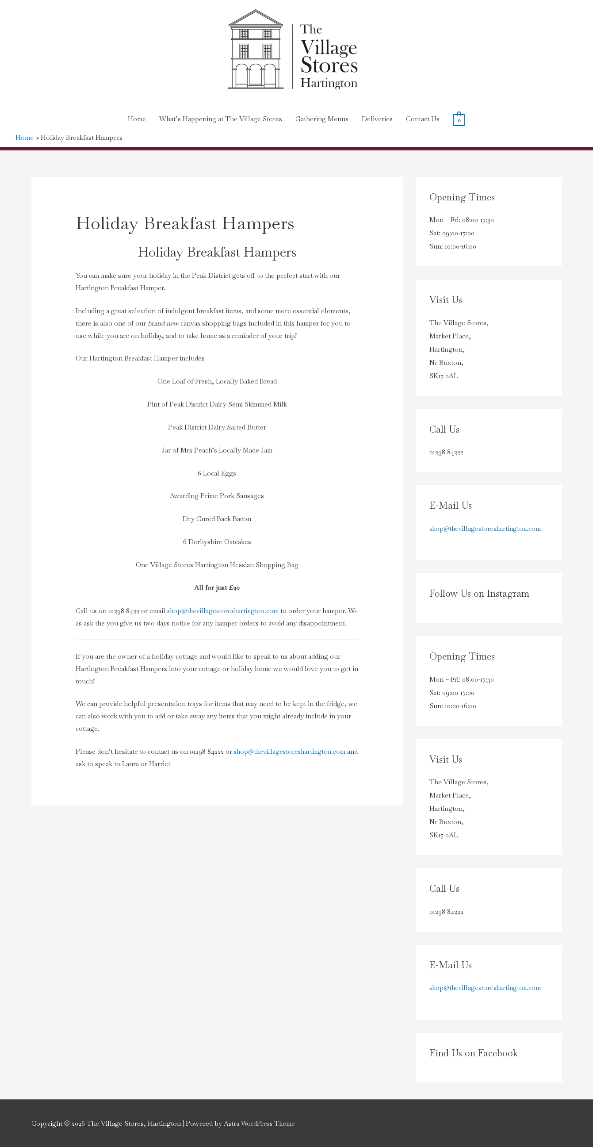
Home (137, 119)
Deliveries (377, 119)
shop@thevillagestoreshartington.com (225, 610)
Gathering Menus (321, 119)
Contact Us (423, 119)
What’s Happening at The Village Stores (220, 119)
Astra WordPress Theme (261, 1123)
